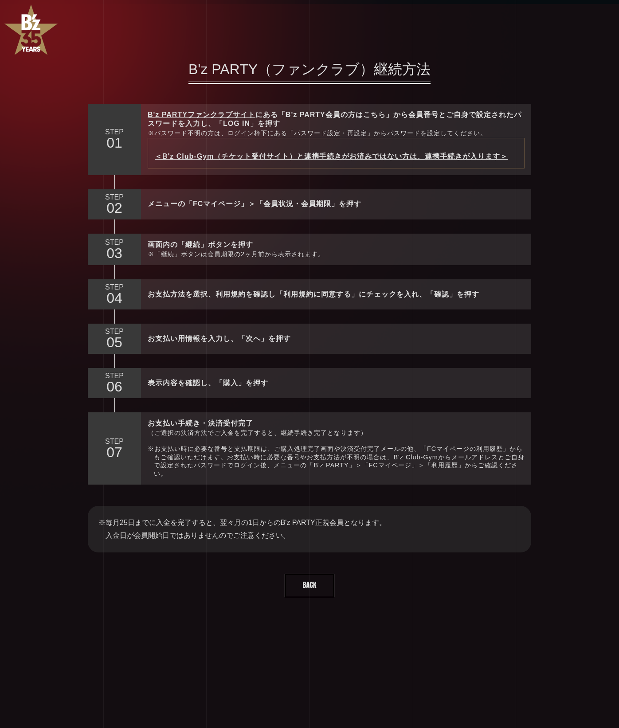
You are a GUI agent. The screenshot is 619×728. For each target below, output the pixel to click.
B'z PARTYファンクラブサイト (201, 114)
